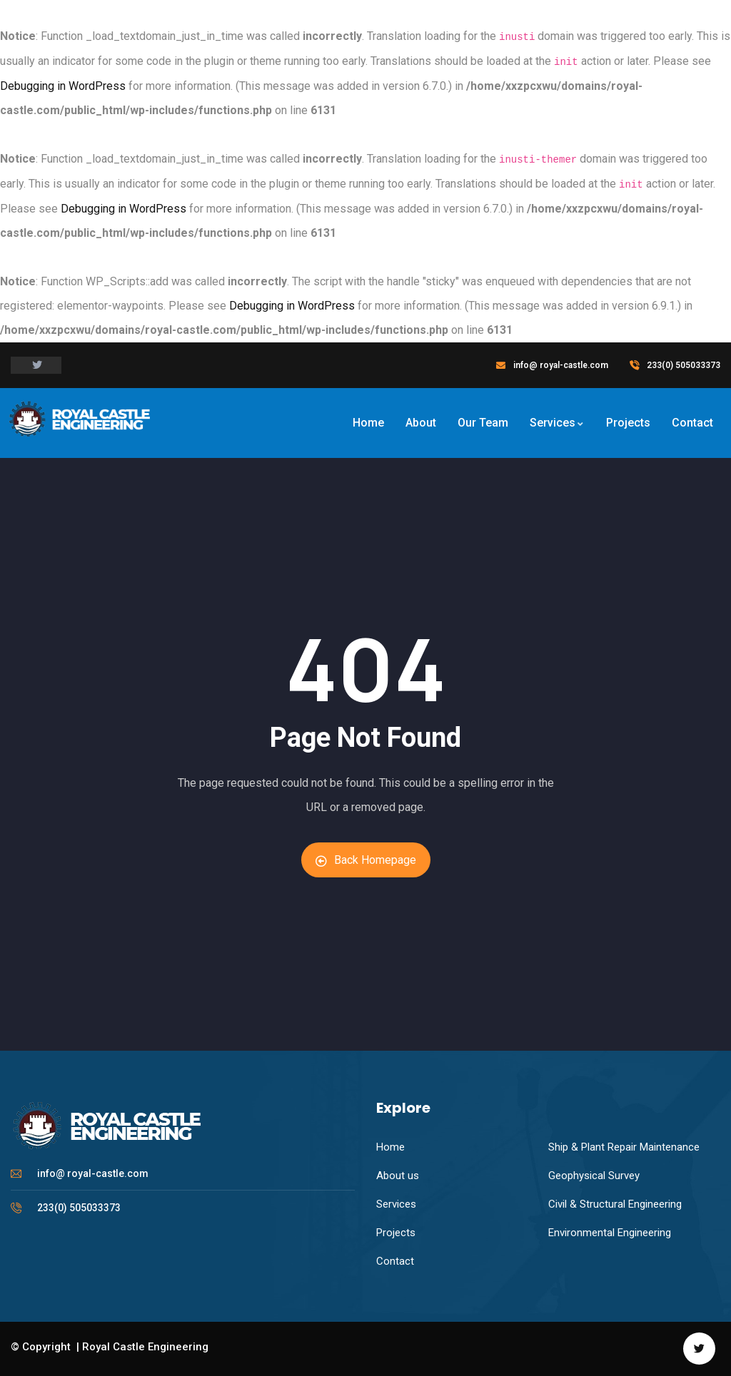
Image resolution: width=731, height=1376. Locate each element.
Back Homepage (366, 860)
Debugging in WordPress (63, 86)
